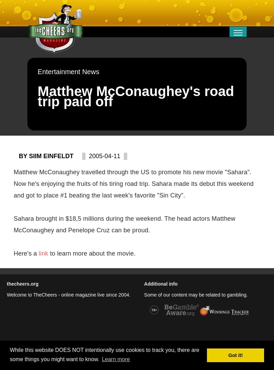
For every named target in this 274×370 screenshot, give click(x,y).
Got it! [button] (236, 355)
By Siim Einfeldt (46, 156)
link (44, 253)
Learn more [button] (116, 359)
